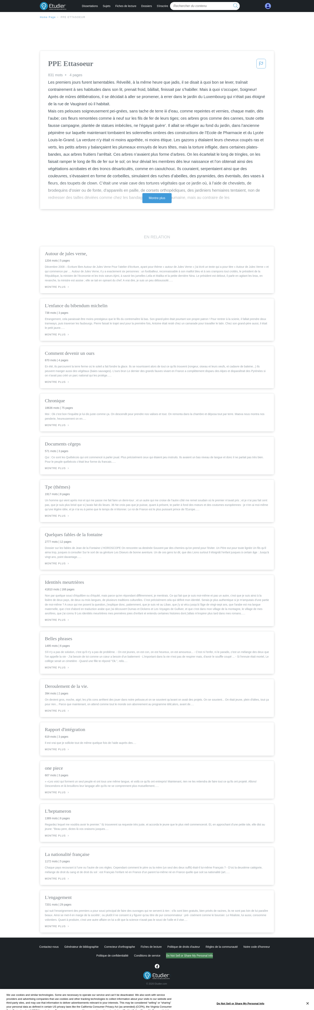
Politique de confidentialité (96, 955)
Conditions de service (130, 955)
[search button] (236, 6)
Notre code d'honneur (256, 946)
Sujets (106, 6)
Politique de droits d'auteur (183, 946)
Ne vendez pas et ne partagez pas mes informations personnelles (189, 955)
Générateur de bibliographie (81, 946)
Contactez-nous (49, 946)
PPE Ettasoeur (73, 17)
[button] (261, 65)
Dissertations (90, 6)
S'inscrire (162, 6)
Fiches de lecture (125, 6)
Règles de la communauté (222, 946)
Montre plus (157, 198)
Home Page (48, 17)
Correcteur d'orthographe (119, 946)
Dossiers (146, 6)
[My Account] (268, 6)
